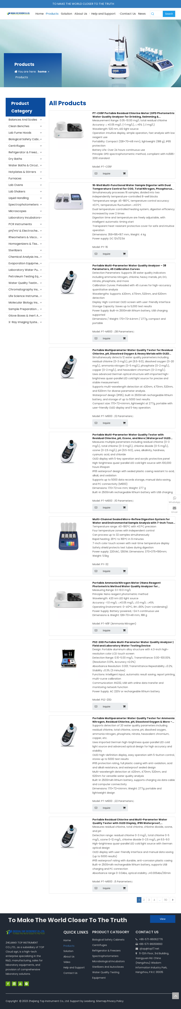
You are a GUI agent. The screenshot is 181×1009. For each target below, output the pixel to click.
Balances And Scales (22, 120)
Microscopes (17, 211)
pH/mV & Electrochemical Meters (26, 231)
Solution (68, 951)
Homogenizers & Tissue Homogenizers (26, 244)
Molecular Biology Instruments (26, 302)
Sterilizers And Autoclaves (108, 967)
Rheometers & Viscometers (26, 237)
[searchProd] (159, 14)
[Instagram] (26, 983)
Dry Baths (15, 159)
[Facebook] (8, 983)
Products (68, 946)
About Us (68, 956)
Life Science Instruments (25, 296)
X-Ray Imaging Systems (24, 322)
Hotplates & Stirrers (22, 172)
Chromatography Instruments (26, 289)
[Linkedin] (14, 983)
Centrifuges (16, 146)
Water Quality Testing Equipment (26, 283)
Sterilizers (15, 250)
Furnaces (14, 178)
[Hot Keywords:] (169, 14)
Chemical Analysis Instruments (26, 257)
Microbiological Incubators (108, 961)
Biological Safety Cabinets (26, 139)
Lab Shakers (16, 191)
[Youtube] (20, 983)
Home (67, 940)
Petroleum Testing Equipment (26, 276)
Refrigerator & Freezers (24, 152)
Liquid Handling (18, 198)
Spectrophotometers (23, 205)
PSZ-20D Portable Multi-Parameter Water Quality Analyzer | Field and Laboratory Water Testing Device (132, 643)
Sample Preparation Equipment (26, 309)
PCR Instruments (20, 224)
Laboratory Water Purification (26, 270)
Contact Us (70, 973)
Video (66, 962)
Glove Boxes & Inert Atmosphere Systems (26, 316)
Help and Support (74, 967)
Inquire (101, 173)
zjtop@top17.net (149, 948)
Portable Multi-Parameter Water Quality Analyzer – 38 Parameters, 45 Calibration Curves (129, 267)
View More (163, 920)
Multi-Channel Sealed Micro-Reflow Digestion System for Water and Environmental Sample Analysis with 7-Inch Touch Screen (133, 521)
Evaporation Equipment (24, 263)
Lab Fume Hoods (19, 133)
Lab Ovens (15, 185)
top (175, 995)
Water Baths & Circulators (26, 165)
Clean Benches (18, 126)
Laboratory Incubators (24, 218)
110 (165, 900)
